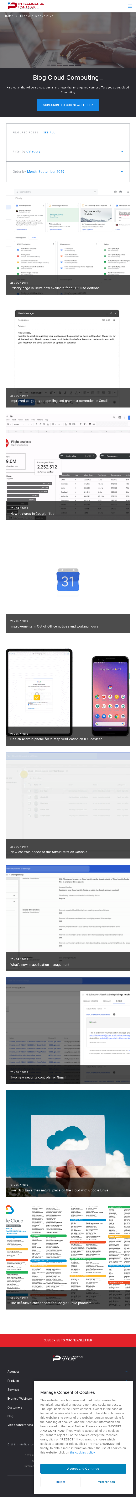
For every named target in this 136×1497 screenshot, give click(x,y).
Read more (68, 241)
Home (9, 16)
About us (13, 1371)
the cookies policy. (83, 1452)
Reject (60, 1482)
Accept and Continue (83, 1468)
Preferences (106, 1482)
